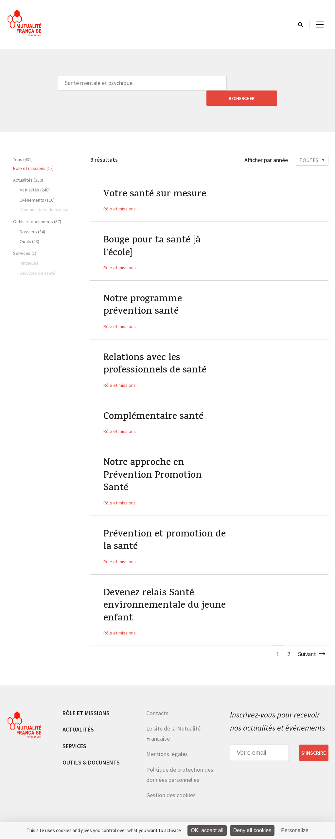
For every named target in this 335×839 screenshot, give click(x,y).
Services (74, 738)
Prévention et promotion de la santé (165, 532)
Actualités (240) (35, 174)
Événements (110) (37, 185)
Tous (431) (23, 144)
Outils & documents (91, 755)
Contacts (157, 705)
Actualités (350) (28, 165)
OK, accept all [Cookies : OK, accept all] (207, 830)
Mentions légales (167, 746)
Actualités (78, 722)
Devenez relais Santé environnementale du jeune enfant (165, 598)
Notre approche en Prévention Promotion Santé (153, 465)
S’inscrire (313, 745)
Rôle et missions (119, 194)
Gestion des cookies (171, 788)
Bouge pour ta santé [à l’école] (153, 233)
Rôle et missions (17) (33, 153)
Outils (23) (29, 226)
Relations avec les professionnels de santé (155, 352)
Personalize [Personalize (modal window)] (295, 830)
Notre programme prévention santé (143, 293)
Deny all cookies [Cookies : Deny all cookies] (252, 830)
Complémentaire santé (154, 405)
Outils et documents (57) (37, 206)
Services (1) (24, 238)
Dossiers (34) (32, 216)
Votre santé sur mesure (155, 179)
